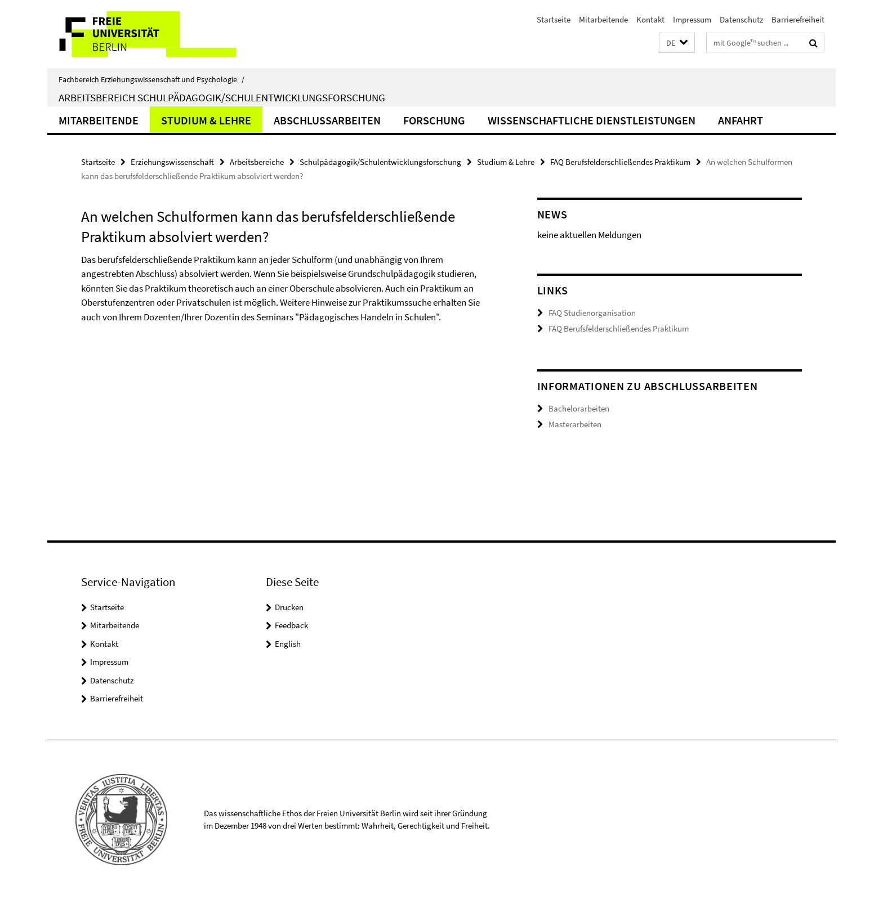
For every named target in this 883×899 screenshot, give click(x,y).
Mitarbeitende (603, 19)
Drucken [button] (289, 607)
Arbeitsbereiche (257, 161)
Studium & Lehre (206, 120)
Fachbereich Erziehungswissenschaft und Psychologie (151, 79)
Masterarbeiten (574, 424)
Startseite (553, 19)
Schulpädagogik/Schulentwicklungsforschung (380, 161)
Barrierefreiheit (797, 19)
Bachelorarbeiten (578, 408)
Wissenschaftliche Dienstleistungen (591, 120)
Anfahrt (740, 120)
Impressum (692, 19)
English (288, 643)
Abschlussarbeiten (327, 120)
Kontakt (650, 19)
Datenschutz (741, 19)
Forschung (434, 120)
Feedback (291, 625)
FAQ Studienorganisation (592, 312)
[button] (677, 43)
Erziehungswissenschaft (172, 161)
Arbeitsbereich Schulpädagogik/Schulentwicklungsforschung (222, 97)
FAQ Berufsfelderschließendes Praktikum (620, 161)
